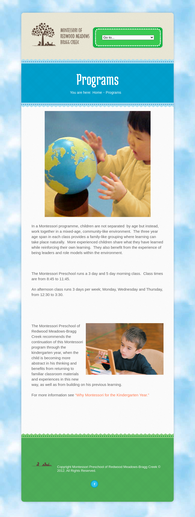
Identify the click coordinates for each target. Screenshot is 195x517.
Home (97, 92)
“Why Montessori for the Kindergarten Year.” (112, 395)
